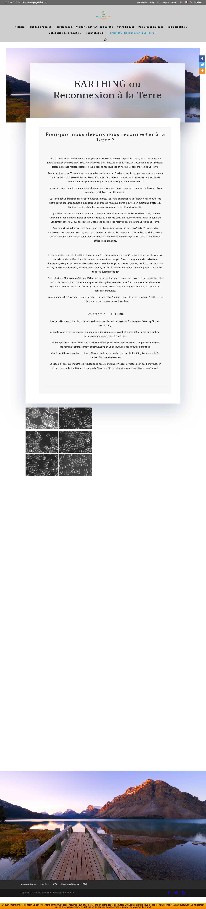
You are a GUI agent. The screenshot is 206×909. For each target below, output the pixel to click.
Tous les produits (39, 27)
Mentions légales (70, 884)
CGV (55, 884)
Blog (152, 3)
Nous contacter (28, 884)
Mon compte (162, 3)
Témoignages (63, 27)
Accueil (19, 27)
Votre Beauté (125, 27)
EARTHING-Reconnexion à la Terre (132, 33)
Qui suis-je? (142, 3)
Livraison (44, 884)
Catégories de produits (64, 33)
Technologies (94, 33)
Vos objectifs (176, 27)
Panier (174, 3)
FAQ (85, 884)
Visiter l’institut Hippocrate (94, 27)
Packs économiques (151, 27)
